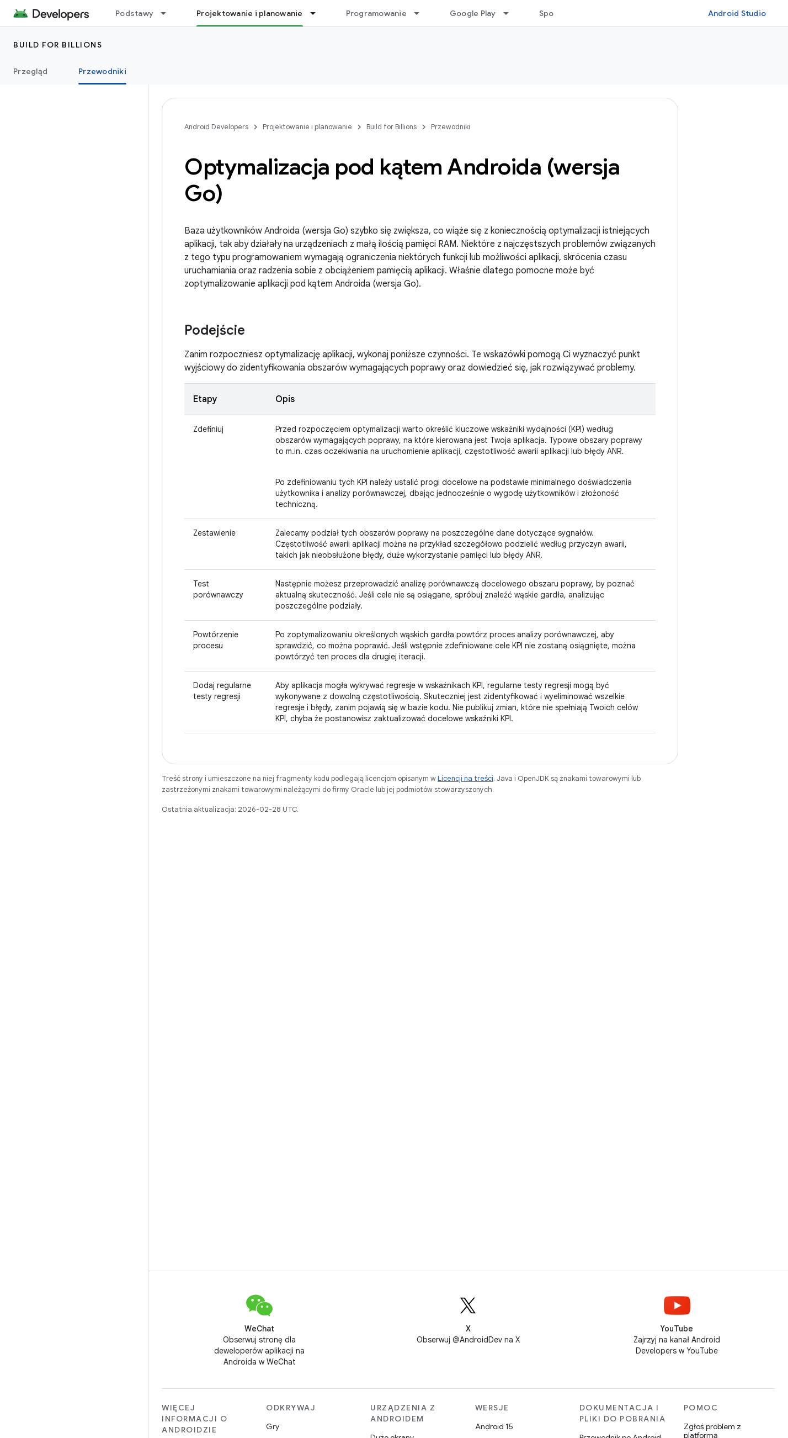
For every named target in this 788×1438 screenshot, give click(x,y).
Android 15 (494, 1426)
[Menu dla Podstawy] (168, 13)
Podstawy (134, 13)
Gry (272, 1426)
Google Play (473, 13)
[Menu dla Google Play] (511, 13)
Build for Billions (57, 45)
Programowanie (376, 13)
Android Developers (216, 126)
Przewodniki (450, 126)
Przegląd (30, 71)
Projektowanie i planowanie (307, 126)
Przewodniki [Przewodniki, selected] (102, 71)
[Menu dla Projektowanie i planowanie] (318, 13)
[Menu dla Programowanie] (421, 13)
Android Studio (737, 13)
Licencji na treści (465, 778)
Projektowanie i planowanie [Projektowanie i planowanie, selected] (249, 13)
